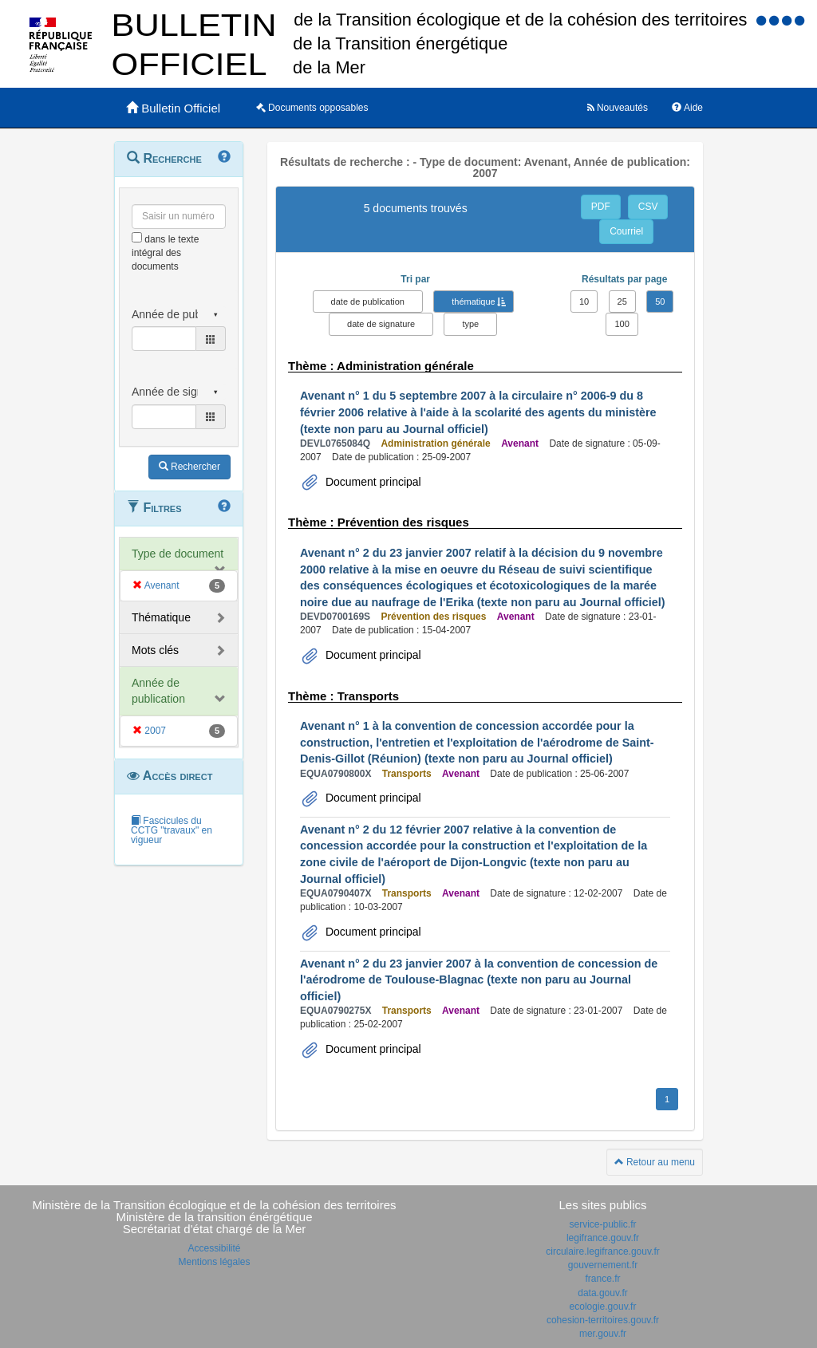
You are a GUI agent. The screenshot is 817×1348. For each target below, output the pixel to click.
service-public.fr (602, 1224)
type (470, 324)
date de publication (368, 301)
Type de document (177, 553)
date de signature (381, 324)
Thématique (161, 617)
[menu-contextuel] (137, 237)
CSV (648, 206)
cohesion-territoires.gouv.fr (603, 1320)
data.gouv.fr (602, 1293)
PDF (600, 206)
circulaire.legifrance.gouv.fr (603, 1251)
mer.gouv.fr (602, 1333)
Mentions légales (214, 1261)
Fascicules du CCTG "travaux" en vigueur (171, 830)
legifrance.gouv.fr (602, 1238)
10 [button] (584, 301)
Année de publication (158, 690)
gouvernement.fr (602, 1265)
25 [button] (622, 301)
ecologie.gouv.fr (603, 1306)
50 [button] (660, 301)
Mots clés (155, 650)
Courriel (626, 231)
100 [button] (621, 324)
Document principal (371, 481)
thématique (473, 301)
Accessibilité (213, 1248)
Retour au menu (654, 1162)
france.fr (602, 1278)
